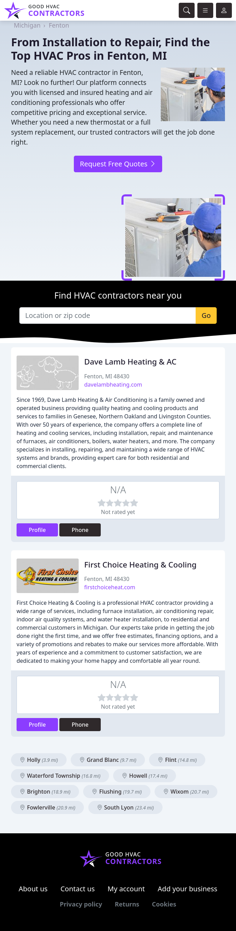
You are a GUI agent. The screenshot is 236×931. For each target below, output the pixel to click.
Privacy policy (81, 904)
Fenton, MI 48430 (106, 376)
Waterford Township (60, 775)
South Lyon (125, 807)
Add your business (187, 888)
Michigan (27, 25)
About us (33, 888)
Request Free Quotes (118, 163)
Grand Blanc (107, 760)
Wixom (186, 791)
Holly (39, 760)
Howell (144, 775)
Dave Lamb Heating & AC (130, 361)
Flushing (117, 791)
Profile (37, 530)
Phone (80, 530)
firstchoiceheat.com (109, 587)
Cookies (164, 904)
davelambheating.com (113, 384)
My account (126, 888)
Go (206, 315)
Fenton (59, 25)
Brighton (45, 791)
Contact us (77, 888)
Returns (127, 904)
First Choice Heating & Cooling (140, 564)
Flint (177, 760)
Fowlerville (47, 807)
